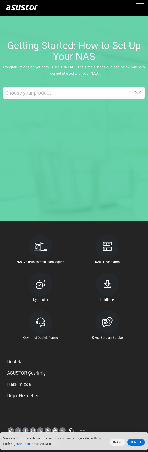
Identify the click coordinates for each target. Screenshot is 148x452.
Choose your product (28, 93)
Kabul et (136, 442)
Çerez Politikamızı (26, 444)
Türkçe (76, 430)
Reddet (117, 442)
